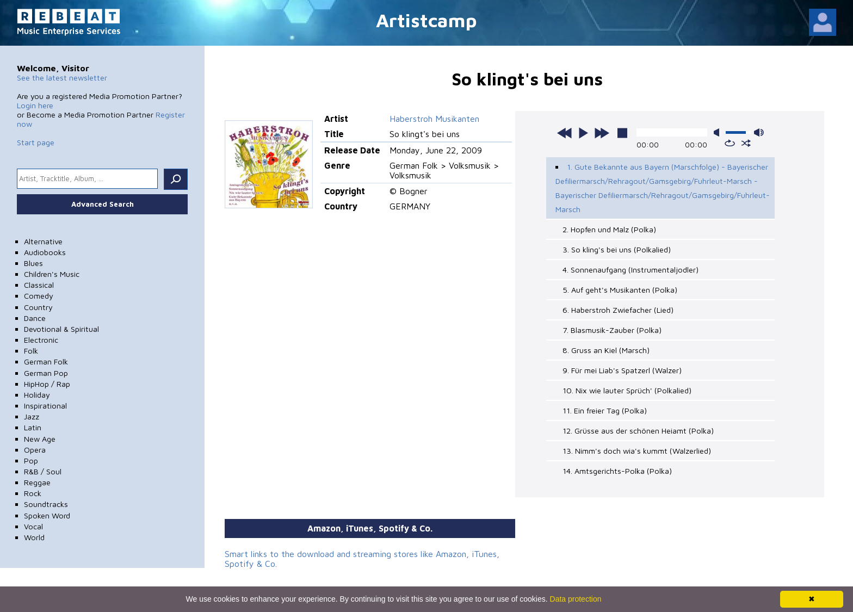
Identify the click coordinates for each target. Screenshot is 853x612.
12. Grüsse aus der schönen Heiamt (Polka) (638, 430)
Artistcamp (426, 20)
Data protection (576, 599)
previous (564, 132)
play (583, 133)
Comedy (38, 295)
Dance (35, 318)
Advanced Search (102, 204)
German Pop (46, 373)
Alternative (43, 241)
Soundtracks (46, 504)
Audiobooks (45, 252)
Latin (32, 427)
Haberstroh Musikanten (434, 118)
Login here (35, 105)
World (34, 537)
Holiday (37, 394)
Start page (35, 142)
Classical (39, 284)
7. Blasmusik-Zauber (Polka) (612, 330)
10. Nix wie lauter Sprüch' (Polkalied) (627, 390)
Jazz (31, 416)
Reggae (37, 482)
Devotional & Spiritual (61, 328)
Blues (33, 263)
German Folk (46, 361)
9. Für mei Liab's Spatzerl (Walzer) (622, 370)
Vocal (33, 526)
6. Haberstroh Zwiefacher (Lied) (618, 309)
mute (719, 132)
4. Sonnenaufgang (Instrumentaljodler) (631, 269)
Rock (32, 493)
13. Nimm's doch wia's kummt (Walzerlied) (637, 450)
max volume (759, 132)
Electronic (41, 339)
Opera (35, 449)
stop (622, 132)
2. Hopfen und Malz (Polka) (609, 229)
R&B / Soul (42, 471)
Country (38, 307)
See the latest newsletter (62, 77)
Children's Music (51, 274)
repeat (730, 143)
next (601, 132)
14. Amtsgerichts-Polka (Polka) (617, 470)
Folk (31, 350)
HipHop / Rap (47, 383)
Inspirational (45, 405)
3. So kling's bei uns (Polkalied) (617, 249)
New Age (39, 438)
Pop (31, 460)
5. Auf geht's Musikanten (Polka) (620, 289)
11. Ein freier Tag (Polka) (605, 410)
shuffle (746, 143)
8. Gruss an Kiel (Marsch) (606, 350)
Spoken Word (47, 515)
